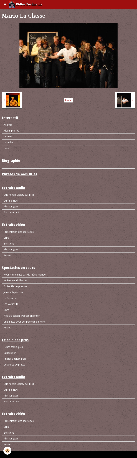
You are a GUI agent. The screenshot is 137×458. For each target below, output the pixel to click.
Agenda (8, 124)
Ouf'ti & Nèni (11, 200)
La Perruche (10, 298)
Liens (6, 148)
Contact (8, 136)
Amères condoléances (15, 280)
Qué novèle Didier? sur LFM (19, 194)
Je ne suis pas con (13, 292)
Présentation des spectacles (19, 231)
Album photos (11, 130)
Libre (6, 309)
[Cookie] (8, 451)
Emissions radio (12, 212)
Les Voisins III (11, 304)
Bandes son (10, 352)
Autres (7, 255)
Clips (6, 237)
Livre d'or (9, 142)
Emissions (9, 243)
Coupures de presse (14, 364)
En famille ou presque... (16, 286)
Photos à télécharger (15, 358)
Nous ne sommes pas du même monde (24, 274)
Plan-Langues (11, 206)
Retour (68, 100)
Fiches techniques (13, 347)
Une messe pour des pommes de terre (24, 321)
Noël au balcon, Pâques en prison (22, 315)
